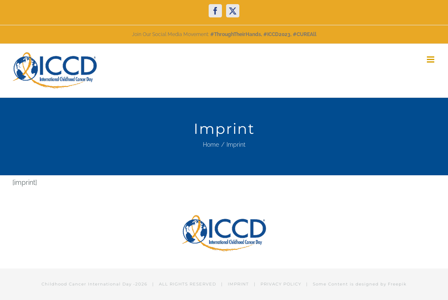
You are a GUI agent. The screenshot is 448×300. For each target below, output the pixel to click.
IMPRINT (238, 284)
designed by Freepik (381, 284)
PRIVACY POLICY (281, 284)
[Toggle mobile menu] (431, 59)
